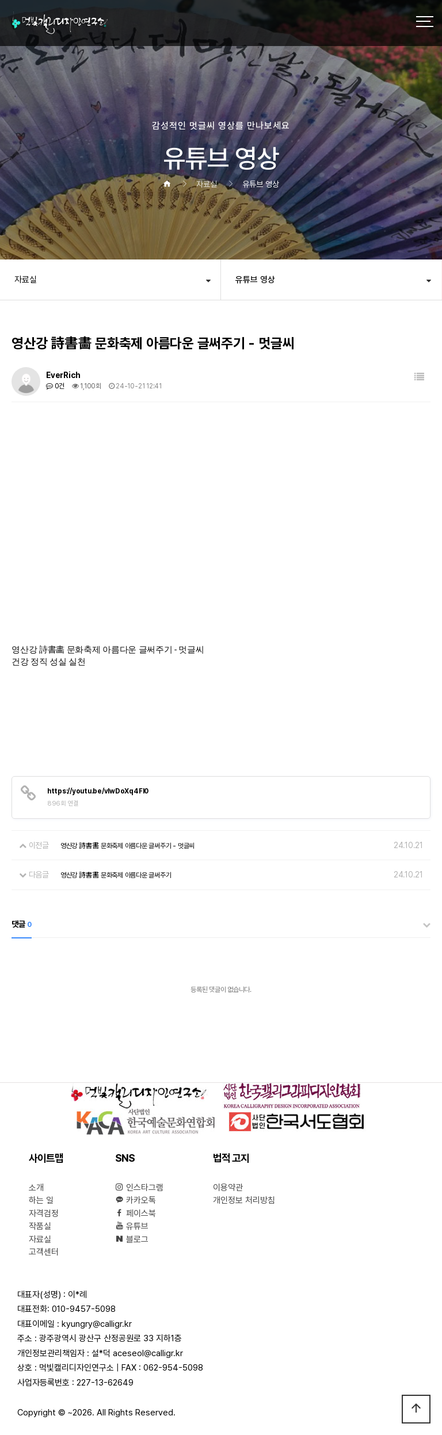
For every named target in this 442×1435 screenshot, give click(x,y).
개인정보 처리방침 (244, 1200)
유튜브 (131, 1226)
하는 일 (41, 1200)
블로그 (131, 1239)
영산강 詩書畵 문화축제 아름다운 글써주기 (116, 875)
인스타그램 (139, 1187)
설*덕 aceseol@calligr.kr (137, 1353)
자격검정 (44, 1213)
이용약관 (228, 1187)
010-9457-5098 (84, 1309)
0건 (55, 386)
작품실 (40, 1226)
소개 (36, 1187)
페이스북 (135, 1213)
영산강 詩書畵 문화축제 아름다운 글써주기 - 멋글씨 (127, 846)
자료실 (25, 279)
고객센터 (44, 1252)
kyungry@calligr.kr (97, 1324)
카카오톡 (135, 1200)
